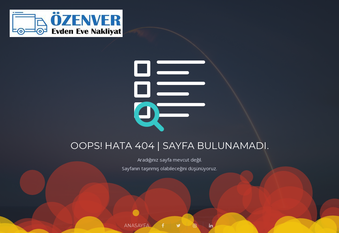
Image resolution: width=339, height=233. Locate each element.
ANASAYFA (136, 225)
